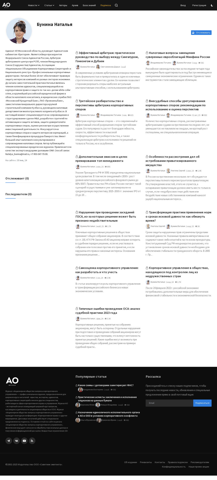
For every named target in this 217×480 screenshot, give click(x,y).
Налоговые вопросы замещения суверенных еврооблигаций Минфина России (174, 57)
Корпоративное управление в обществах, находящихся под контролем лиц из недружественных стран (179, 275)
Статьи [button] (49, 5)
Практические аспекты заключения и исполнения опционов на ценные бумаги (107, 403)
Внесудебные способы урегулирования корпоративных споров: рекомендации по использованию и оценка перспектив (177, 106)
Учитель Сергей (177, 173)
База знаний (89, 5)
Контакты (157, 466)
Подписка (106, 5)
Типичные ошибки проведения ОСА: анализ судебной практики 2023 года (104, 315)
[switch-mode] (212, 5)
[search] (116, 5)
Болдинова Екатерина (91, 394)
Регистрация (199, 5)
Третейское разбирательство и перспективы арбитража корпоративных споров (106, 106)
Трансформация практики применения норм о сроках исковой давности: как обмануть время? (177, 219)
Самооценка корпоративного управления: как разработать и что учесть (107, 273)
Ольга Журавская (85, 424)
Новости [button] (34, 5)
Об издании (127, 466)
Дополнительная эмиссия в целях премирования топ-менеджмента (102, 160)
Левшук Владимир (108, 409)
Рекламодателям (199, 466)
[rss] (32, 445)
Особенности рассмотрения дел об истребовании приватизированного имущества (173, 162)
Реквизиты (143, 466)
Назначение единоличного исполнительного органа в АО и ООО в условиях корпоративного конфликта (109, 418)
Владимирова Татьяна (159, 67)
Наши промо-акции (198, 471)
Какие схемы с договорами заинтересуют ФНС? (106, 389)
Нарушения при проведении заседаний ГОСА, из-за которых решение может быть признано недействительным (107, 219)
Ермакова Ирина (108, 424)
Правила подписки (176, 466)
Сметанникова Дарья (109, 67)
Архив (75, 5)
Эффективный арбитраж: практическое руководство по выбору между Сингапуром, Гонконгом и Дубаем (107, 57)
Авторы (63, 5)
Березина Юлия (85, 409)
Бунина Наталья (85, 67)
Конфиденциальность (172, 471)
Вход (183, 5)
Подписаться (202, 407)
